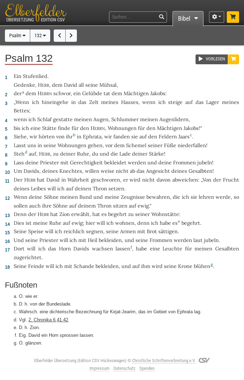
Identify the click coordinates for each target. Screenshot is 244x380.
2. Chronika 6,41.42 (48, 319)
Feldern (168, 136)
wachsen (102, 248)
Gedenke (24, 84)
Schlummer (125, 119)
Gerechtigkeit (86, 162)
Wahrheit (78, 179)
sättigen (168, 231)
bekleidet (115, 162)
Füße (170, 145)
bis (17, 128)
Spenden (146, 368)
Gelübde (92, 93)
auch (35, 205)
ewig (143, 205)
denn (143, 223)
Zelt (94, 102)
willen (92, 171)
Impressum (100, 368)
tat (107, 93)
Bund (85, 197)
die (176, 197)
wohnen (124, 223)
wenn (149, 102)
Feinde (36, 266)
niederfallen (192, 145)
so (236, 197)
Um (18, 171)
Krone (185, 266)
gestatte (63, 119)
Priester (49, 162)
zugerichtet (27, 257)
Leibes (38, 188)
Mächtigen (136, 93)
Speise (36, 231)
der (18, 93)
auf (189, 102)
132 (40, 36)
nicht (122, 171)
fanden (121, 136)
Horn (65, 248)
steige (175, 102)
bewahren (158, 197)
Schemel (136, 145)
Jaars (184, 136)
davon (164, 179)
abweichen (185, 179)
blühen (202, 266)
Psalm (17, 36)
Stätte (49, 128)
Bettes (21, 110)
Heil (92, 240)
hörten (47, 136)
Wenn (22, 102)
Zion (64, 214)
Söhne (51, 197)
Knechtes (70, 171)
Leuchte (172, 248)
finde (64, 128)
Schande (84, 266)
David (70, 84)
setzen (116, 188)
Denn (20, 214)
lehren (206, 197)
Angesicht (158, 171)
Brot (152, 231)
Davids (31, 171)
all (81, 84)
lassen (123, 248)
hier (90, 223)
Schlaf (44, 119)
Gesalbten (200, 171)
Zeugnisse (133, 197)
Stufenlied (35, 76)
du (95, 153)
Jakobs (157, 93)
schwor (62, 93)
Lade (125, 153)
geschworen (105, 179)
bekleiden (110, 240)
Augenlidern (174, 119)
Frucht (231, 179)
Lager (212, 102)
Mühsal (108, 84)
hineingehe (55, 102)
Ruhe (83, 153)
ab (132, 171)
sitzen (120, 205)
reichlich (74, 231)
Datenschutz (124, 368)
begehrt (117, 214)
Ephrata (92, 136)
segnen (94, 231)
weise (107, 171)
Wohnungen (122, 128)
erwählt (80, 214)
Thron (100, 188)
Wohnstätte (165, 214)
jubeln (204, 162)
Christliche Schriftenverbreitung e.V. (164, 360)
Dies (19, 223)
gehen (95, 145)
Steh (19, 153)
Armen (128, 231)
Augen (100, 119)
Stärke (156, 153)
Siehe (20, 136)
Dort (19, 248)
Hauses (129, 102)
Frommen (184, 162)
